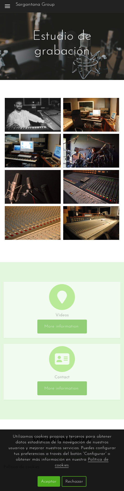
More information (62, 326)
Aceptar (48, 481)
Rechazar (74, 481)
